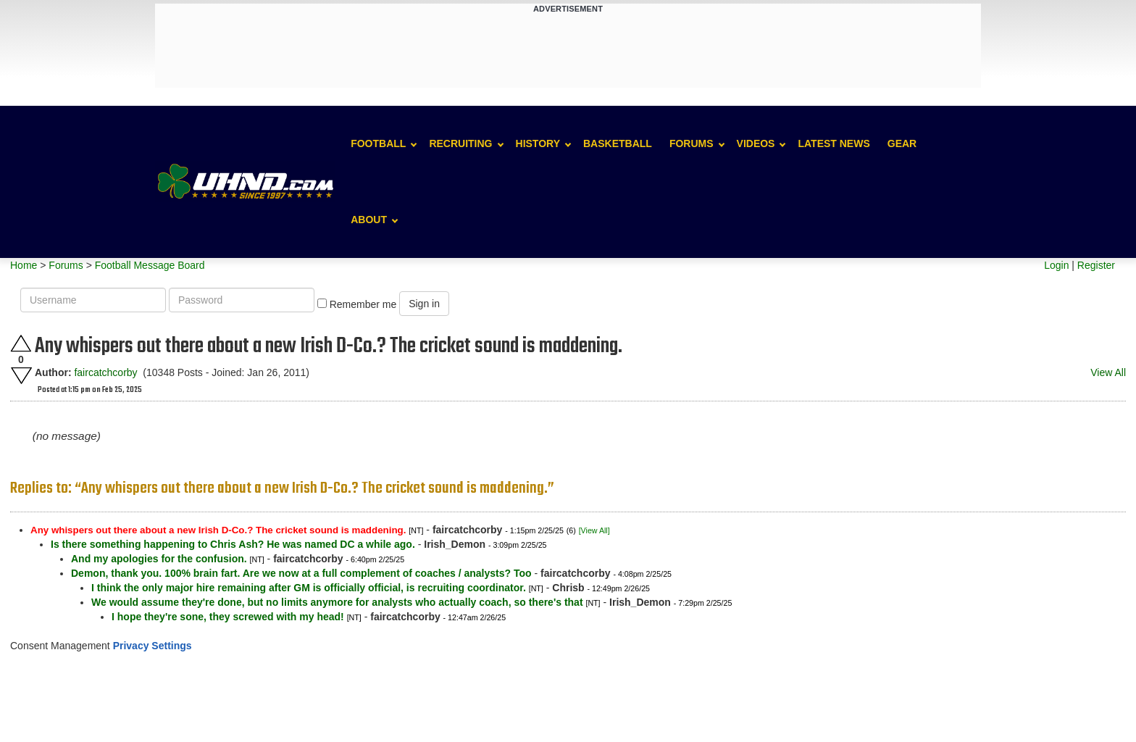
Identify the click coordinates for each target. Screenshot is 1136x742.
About (369, 219)
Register (1096, 265)
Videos (756, 143)
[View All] (594, 530)
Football (378, 143)
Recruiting (460, 143)
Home (23, 265)
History (538, 143)
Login (1056, 265)
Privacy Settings (152, 645)
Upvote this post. (21, 343)
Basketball (617, 143)
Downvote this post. (21, 376)
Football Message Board (150, 265)
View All (1108, 372)
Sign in (424, 303)
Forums (691, 143)
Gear (902, 143)
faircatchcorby (105, 372)
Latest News (833, 143)
